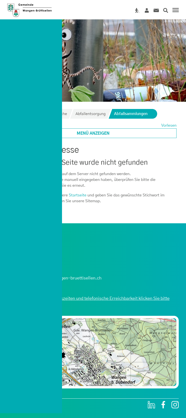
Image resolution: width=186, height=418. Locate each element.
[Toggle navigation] (175, 10)
